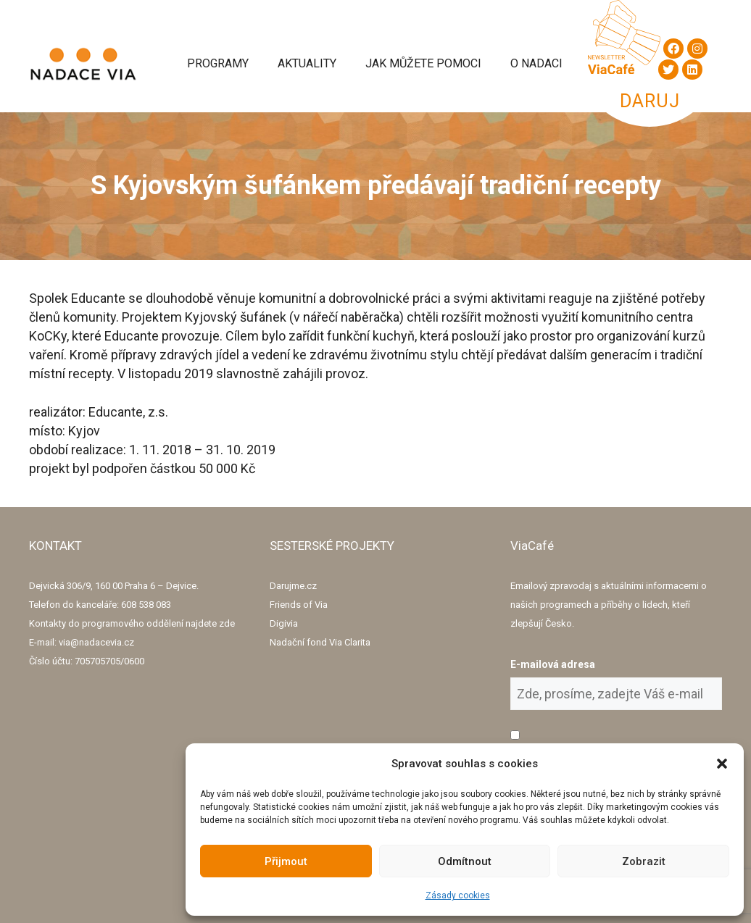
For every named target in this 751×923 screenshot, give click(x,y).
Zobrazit (643, 861)
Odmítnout (464, 861)
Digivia (284, 623)
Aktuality (307, 63)
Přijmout (286, 861)
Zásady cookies (458, 895)
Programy (218, 63)
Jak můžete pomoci (423, 63)
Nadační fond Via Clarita (320, 642)
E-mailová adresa (552, 664)
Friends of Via (299, 604)
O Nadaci (536, 63)
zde (227, 623)
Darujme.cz (293, 585)
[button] (722, 763)
